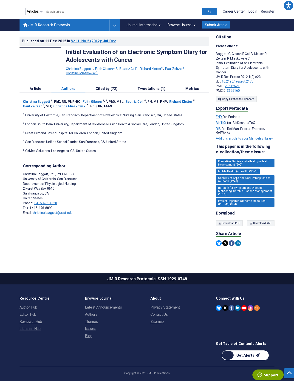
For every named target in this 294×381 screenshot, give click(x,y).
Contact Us (159, 314)
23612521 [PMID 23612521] (232, 86)
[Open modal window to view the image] (40, 47)
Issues (90, 329)
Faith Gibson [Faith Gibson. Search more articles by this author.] (106, 69)
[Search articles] (209, 11)
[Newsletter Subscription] (245, 355)
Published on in (69, 41)
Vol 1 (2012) (93, 41)
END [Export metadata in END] (219, 117)
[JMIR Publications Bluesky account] (219, 308)
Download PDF (229, 223)
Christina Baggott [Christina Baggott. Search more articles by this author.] (79, 69)
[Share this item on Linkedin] (238, 243)
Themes (91, 321)
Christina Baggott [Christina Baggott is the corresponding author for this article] (48, 174)
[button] (288, 5)
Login (252, 11)
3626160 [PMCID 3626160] (233, 90)
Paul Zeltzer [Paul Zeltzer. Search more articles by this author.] (175, 69)
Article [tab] (35, 88)
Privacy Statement (165, 307)
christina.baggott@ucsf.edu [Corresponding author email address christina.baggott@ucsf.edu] (52, 213)
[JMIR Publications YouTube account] (244, 308)
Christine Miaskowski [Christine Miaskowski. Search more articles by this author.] (82, 73)
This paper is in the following (243, 149)
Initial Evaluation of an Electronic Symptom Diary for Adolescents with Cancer (136, 56)
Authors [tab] (68, 88)
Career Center (234, 11)
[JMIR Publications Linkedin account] (238, 308)
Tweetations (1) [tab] (151, 88)
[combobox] (123, 11)
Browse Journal (181, 25)
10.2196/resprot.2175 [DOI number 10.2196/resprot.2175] (237, 81)
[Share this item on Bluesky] (219, 243)
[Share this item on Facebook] (232, 243)
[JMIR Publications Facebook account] (231, 308)
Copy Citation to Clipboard (236, 99)
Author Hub (28, 307)
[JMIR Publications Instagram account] (250, 308)
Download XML (261, 223)
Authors (91, 314)
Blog (88, 336)
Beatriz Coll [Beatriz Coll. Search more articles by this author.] (128, 69)
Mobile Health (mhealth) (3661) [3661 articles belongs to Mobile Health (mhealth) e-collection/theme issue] (237, 171)
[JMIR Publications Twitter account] (225, 308)
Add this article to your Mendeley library (244, 138)
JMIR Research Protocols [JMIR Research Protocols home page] (46, 25)
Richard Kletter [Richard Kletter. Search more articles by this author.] (152, 69)
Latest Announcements (103, 307)
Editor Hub (28, 314)
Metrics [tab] (192, 88)
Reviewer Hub (31, 321)
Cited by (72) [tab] (106, 88)
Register (267, 11)
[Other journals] (115, 25)
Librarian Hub (30, 329)
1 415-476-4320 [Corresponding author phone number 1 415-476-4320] (45, 203)
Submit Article (216, 25)
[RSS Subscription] (257, 308)
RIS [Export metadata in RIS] (218, 129)
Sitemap (157, 321)
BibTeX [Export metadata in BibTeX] (221, 123)
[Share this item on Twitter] (225, 243)
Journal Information (144, 25)
